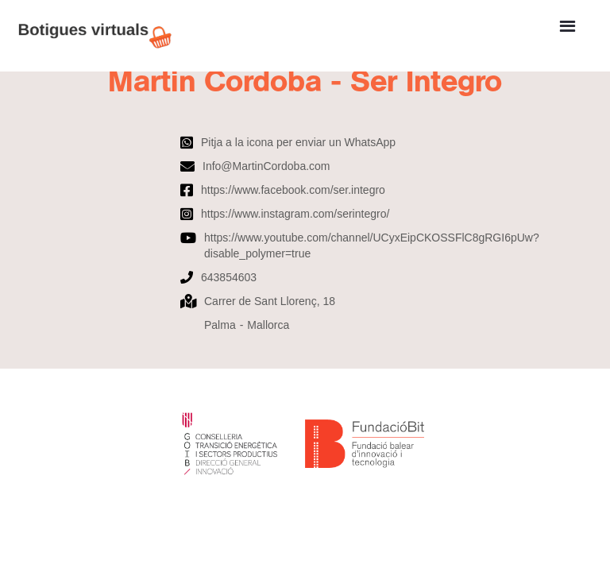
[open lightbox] (305, 122)
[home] (103, 36)
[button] (567, 26)
